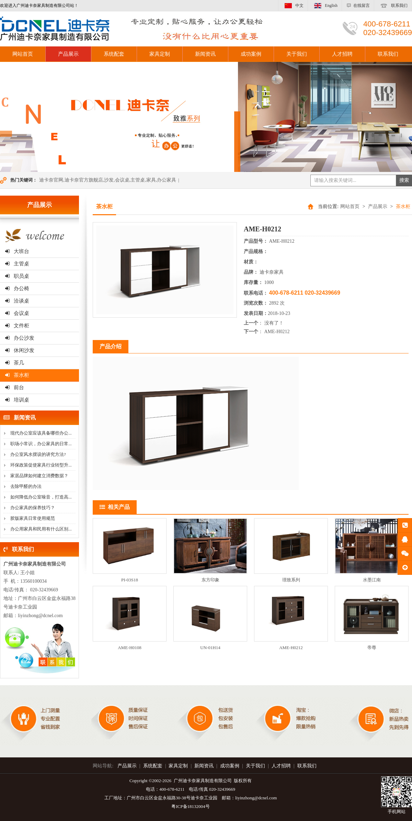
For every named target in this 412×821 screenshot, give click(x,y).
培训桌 (17, 400)
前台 (14, 387)
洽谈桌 (17, 301)
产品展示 (68, 54)
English (324, 5)
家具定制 (159, 54)
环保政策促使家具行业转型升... (41, 465)
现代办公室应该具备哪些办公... (41, 433)
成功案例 (251, 54)
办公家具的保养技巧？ (32, 507)
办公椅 (17, 288)
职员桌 (17, 276)
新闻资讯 (205, 54)
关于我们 (296, 54)
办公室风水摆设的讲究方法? (38, 454)
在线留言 (358, 5)
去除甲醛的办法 (26, 486)
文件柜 (17, 325)
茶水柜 (17, 375)
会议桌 (17, 313)
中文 (293, 5)
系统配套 (114, 54)
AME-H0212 (277, 331)
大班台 (17, 251)
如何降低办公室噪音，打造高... (41, 497)
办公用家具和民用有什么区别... (41, 529)
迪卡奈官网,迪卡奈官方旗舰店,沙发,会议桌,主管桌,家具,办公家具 (107, 180)
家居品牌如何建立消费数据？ (39, 475)
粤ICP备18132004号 (190, 806)
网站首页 (349, 206)
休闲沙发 (19, 350)
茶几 (14, 362)
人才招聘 (342, 54)
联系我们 (393, 5)
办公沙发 (19, 338)
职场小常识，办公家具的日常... (41, 443)
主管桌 (17, 263)
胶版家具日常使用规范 (32, 518)
